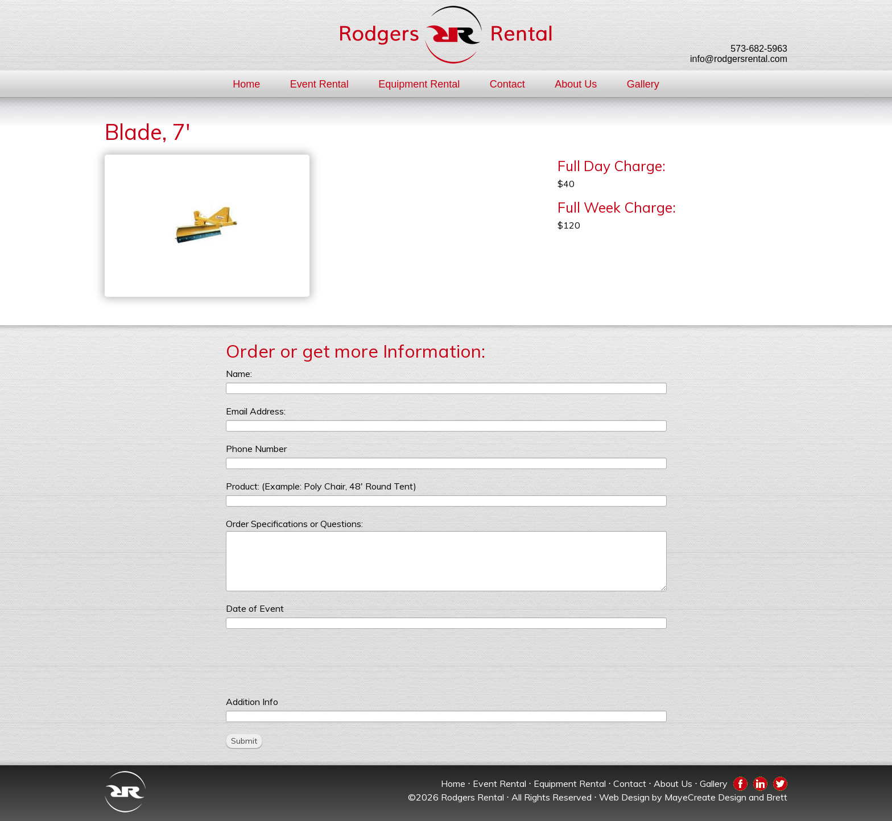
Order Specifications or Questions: (294, 523)
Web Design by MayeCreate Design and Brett (693, 797)
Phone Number (256, 448)
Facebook (740, 783)
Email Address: (256, 411)
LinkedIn (760, 783)
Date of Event (255, 608)
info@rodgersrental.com (738, 59)
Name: (239, 373)
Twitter (780, 783)
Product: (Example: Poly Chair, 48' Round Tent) (321, 486)
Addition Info (252, 701)
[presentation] (312, 662)
